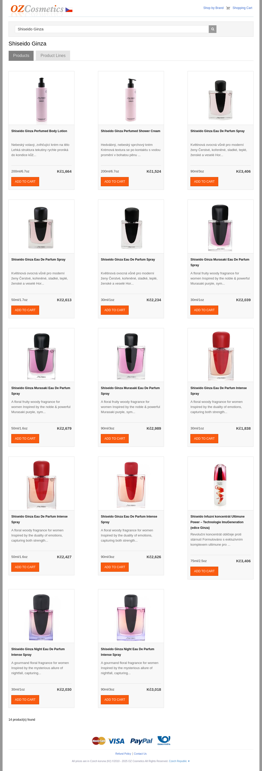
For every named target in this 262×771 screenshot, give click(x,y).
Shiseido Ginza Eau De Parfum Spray (217, 131)
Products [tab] (21, 55)
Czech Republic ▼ (179, 761)
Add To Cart (25, 181)
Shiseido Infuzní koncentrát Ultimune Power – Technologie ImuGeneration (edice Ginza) (217, 522)
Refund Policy (123, 753)
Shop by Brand (213, 8)
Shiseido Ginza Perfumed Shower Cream (130, 131)
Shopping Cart (242, 8)
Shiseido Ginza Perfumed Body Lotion (39, 131)
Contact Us (140, 753)
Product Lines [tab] (53, 55)
